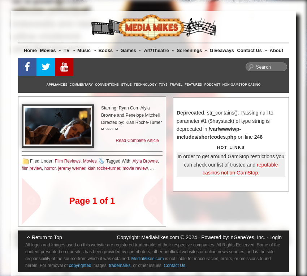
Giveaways (222, 50)
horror (50, 168)
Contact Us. (175, 265)
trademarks (119, 265)
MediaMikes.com (160, 237)
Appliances (57, 84)
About (277, 50)
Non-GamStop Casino (241, 84)
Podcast (212, 84)
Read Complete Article (137, 140)
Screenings (192, 50)
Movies (50, 50)
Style (126, 84)
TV (69, 50)
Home (30, 50)
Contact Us (252, 50)
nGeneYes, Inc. (248, 237)
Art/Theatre (159, 50)
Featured (193, 84)
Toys (163, 84)
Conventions (107, 84)
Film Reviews (68, 161)
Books (108, 50)
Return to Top (47, 237)
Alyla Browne (145, 161)
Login (275, 237)
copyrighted (80, 265)
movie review (134, 168)
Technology (145, 84)
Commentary (81, 84)
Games (131, 50)
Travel (176, 84)
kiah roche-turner (104, 168)
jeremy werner (71, 168)
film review (32, 168)
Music (86, 50)
